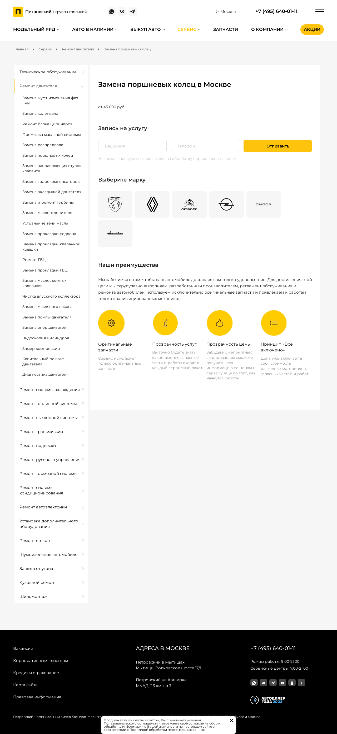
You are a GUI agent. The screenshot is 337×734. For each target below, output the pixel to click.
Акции (312, 29)
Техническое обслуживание (48, 71)
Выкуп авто (145, 29)
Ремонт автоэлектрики (43, 506)
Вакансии (23, 648)
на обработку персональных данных (201, 158)
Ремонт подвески (37, 445)
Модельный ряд (34, 29)
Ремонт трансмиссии (41, 431)
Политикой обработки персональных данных (167, 730)
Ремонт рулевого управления (50, 459)
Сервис (186, 29)
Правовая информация (37, 696)
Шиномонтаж (33, 596)
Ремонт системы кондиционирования (41, 490)
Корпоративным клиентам (40, 660)
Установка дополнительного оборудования (48, 523)
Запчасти (225, 29)
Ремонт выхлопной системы (48, 417)
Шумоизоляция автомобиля (48, 554)
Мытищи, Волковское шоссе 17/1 (168, 664)
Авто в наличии (92, 29)
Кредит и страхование (36, 672)
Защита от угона (36, 568)
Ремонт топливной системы (48, 403)
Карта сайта (25, 684)
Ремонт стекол (34, 540)
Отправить (277, 146)
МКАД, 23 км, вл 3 (161, 682)
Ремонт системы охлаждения (49, 389)
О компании (267, 29)
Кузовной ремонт (37, 582)
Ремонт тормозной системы (48, 473)
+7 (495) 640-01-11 (276, 11)
